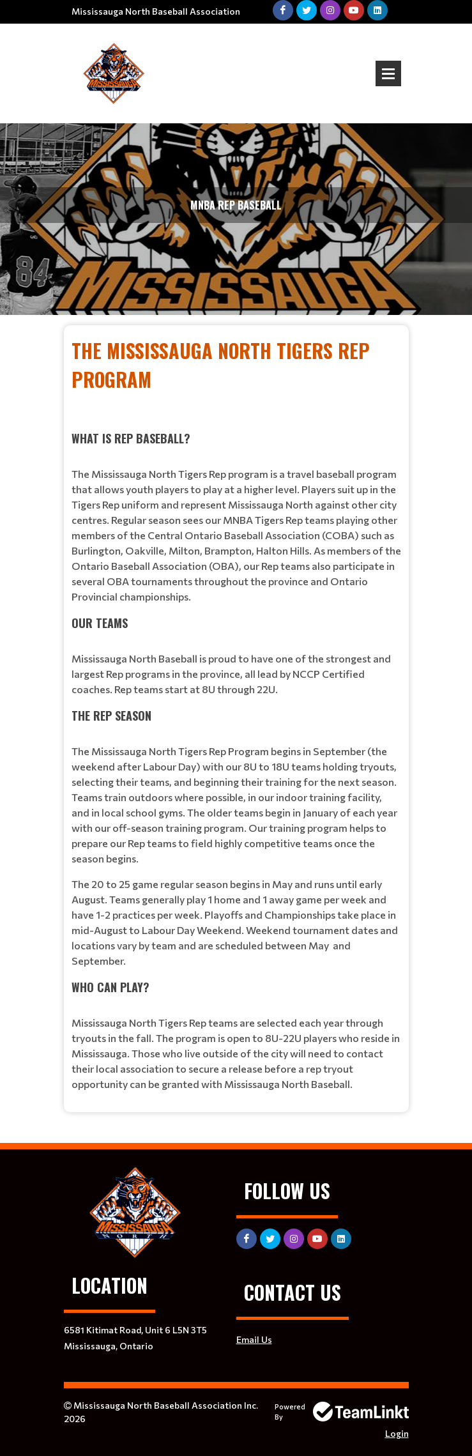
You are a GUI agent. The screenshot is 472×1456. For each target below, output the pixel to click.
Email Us (254, 1339)
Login (397, 1433)
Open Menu (388, 73)
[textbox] (236, 714)
